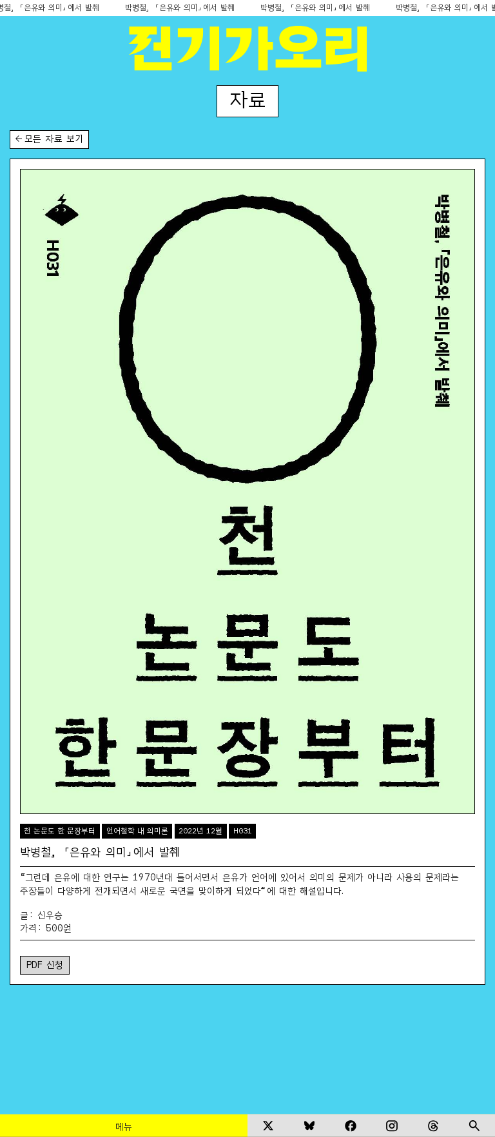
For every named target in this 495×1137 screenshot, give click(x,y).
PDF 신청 (44, 964)
